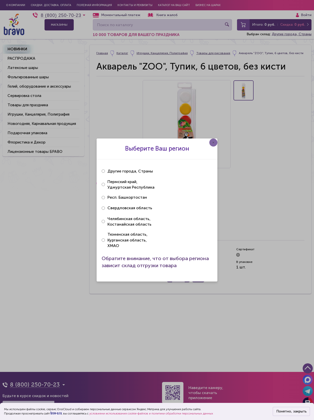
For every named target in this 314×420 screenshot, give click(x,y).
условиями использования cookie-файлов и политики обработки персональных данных (151, 413)
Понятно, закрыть (291, 411)
